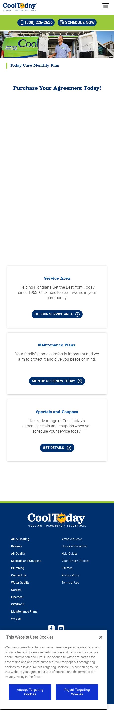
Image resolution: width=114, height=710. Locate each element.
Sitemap (67, 568)
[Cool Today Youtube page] (61, 629)
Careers (16, 590)
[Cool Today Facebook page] (51, 629)
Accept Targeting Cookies (30, 692)
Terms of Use (70, 582)
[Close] (100, 637)
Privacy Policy (71, 575)
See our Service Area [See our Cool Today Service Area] (57, 314)
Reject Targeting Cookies (77, 692)
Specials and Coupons (26, 561)
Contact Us (18, 575)
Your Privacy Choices (75, 561)
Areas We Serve (72, 539)
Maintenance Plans (24, 612)
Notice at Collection (75, 546)
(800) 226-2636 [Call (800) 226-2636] (36, 22)
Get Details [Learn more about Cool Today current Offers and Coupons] (57, 448)
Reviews (16, 546)
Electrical (17, 597)
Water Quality (20, 582)
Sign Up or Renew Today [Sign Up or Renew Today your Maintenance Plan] (57, 381)
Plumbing (17, 568)
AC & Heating (20, 539)
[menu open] (105, 7)
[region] (53, 670)
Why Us (16, 619)
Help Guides (69, 554)
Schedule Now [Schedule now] (77, 22)
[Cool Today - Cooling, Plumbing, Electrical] (20, 6)
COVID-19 (17, 604)
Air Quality (18, 554)
